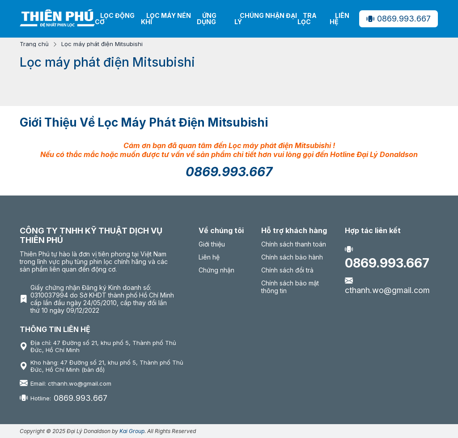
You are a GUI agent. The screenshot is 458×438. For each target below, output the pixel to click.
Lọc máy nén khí (166, 19)
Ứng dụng (206, 19)
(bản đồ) (93, 369)
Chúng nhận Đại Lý (265, 19)
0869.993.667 (398, 18)
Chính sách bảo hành (292, 257)
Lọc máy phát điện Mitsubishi (102, 44)
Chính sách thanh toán (293, 244)
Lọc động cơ (115, 19)
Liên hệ (339, 19)
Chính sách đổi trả (287, 270)
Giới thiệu (212, 244)
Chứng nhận (216, 270)
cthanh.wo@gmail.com (387, 285)
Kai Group (131, 431)
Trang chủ (34, 44)
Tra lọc (307, 19)
